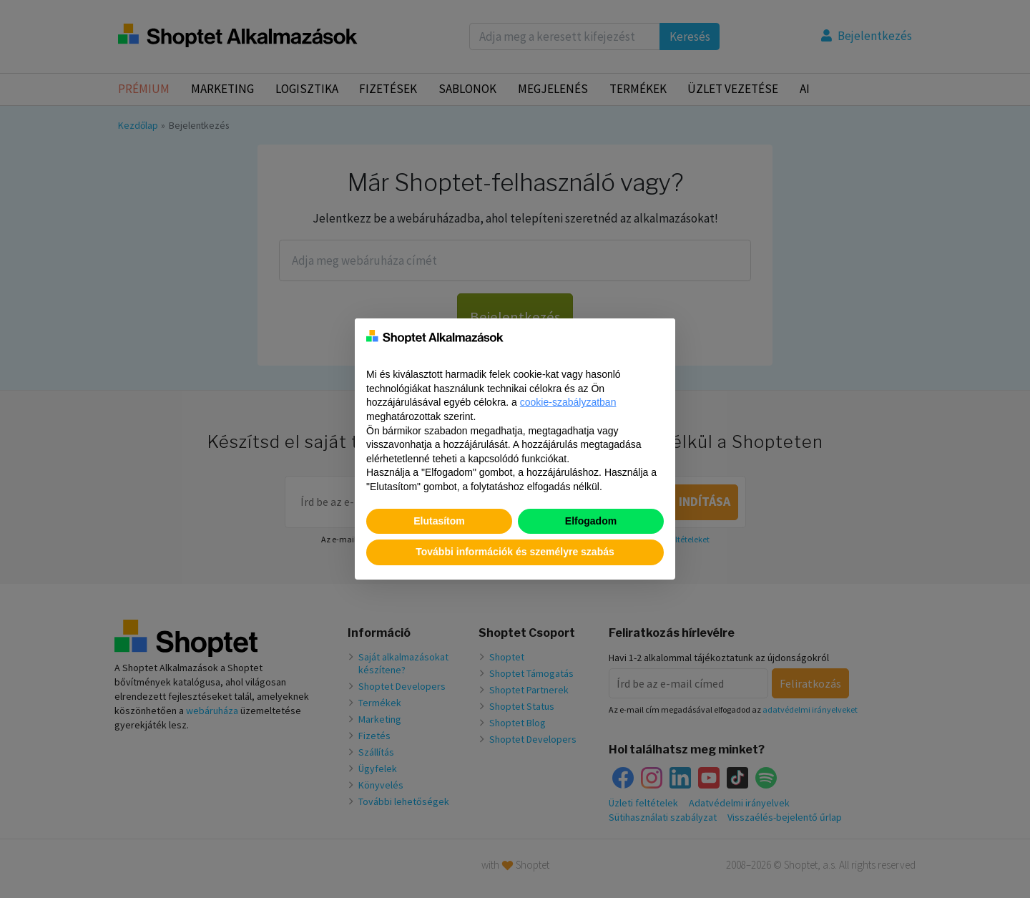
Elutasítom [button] (439, 521)
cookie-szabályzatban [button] (568, 402)
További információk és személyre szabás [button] (515, 551)
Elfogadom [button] (591, 521)
